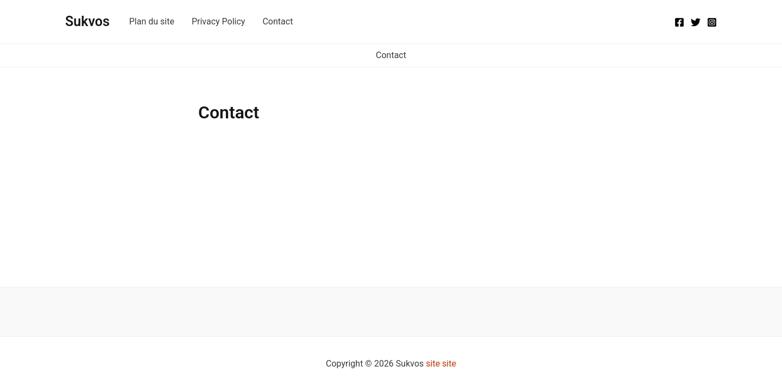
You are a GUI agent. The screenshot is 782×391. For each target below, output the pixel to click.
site (433, 363)
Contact (277, 21)
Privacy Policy (218, 21)
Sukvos (87, 21)
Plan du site (151, 21)
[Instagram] (712, 22)
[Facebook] (679, 22)
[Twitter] (696, 22)
